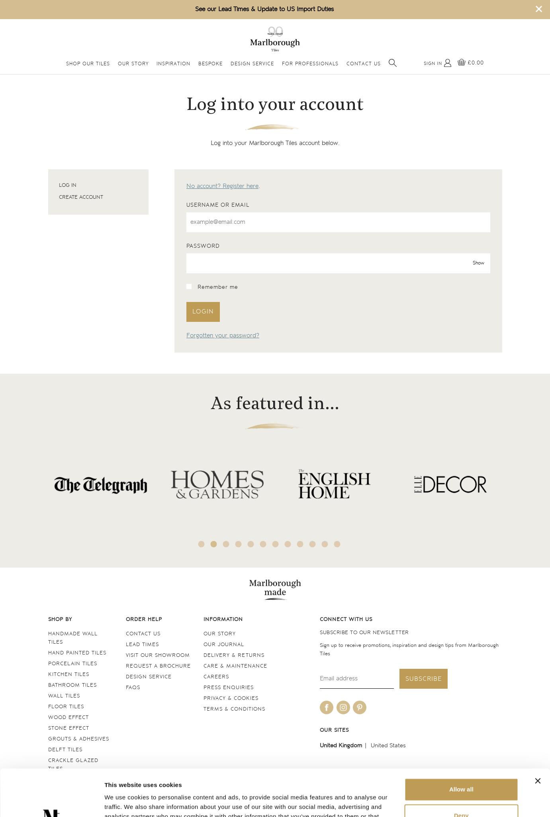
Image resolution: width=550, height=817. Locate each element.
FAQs (133, 687)
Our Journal (224, 644)
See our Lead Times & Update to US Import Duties (264, 9)
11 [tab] (324, 544)
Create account (81, 197)
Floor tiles (66, 706)
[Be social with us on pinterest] (359, 707)
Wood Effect (68, 717)
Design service (149, 677)
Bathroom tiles (72, 685)
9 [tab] (300, 544)
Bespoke (210, 64)
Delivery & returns (234, 655)
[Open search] (393, 63)
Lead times (142, 644)
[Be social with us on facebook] (326, 707)
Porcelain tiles (72, 663)
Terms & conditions (234, 709)
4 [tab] (238, 544)
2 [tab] (213, 544)
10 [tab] (312, 544)
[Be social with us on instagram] (343, 707)
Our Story (133, 64)
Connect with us (346, 619)
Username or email (217, 205)
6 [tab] (263, 544)
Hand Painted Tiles (77, 653)
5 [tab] (250, 544)
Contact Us (363, 64)
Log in (67, 185)
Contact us (143, 634)
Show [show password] (478, 263)
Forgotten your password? (222, 335)
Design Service (252, 64)
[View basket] (471, 63)
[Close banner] (537, 734)
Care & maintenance (235, 666)
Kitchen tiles (68, 674)
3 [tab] (226, 544)
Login (203, 312)
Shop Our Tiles (88, 64)
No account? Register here (222, 186)
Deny (461, 768)
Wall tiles (64, 696)
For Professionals (310, 64)
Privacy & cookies (231, 698)
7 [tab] (275, 544)
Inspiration (173, 64)
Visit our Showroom (158, 655)
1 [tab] (201, 544)
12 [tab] (337, 544)
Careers (216, 677)
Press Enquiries (229, 687)
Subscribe (423, 679)
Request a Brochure (158, 666)
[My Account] (438, 63)
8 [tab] (287, 544)
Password (203, 246)
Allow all (461, 742)
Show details (122, 801)
